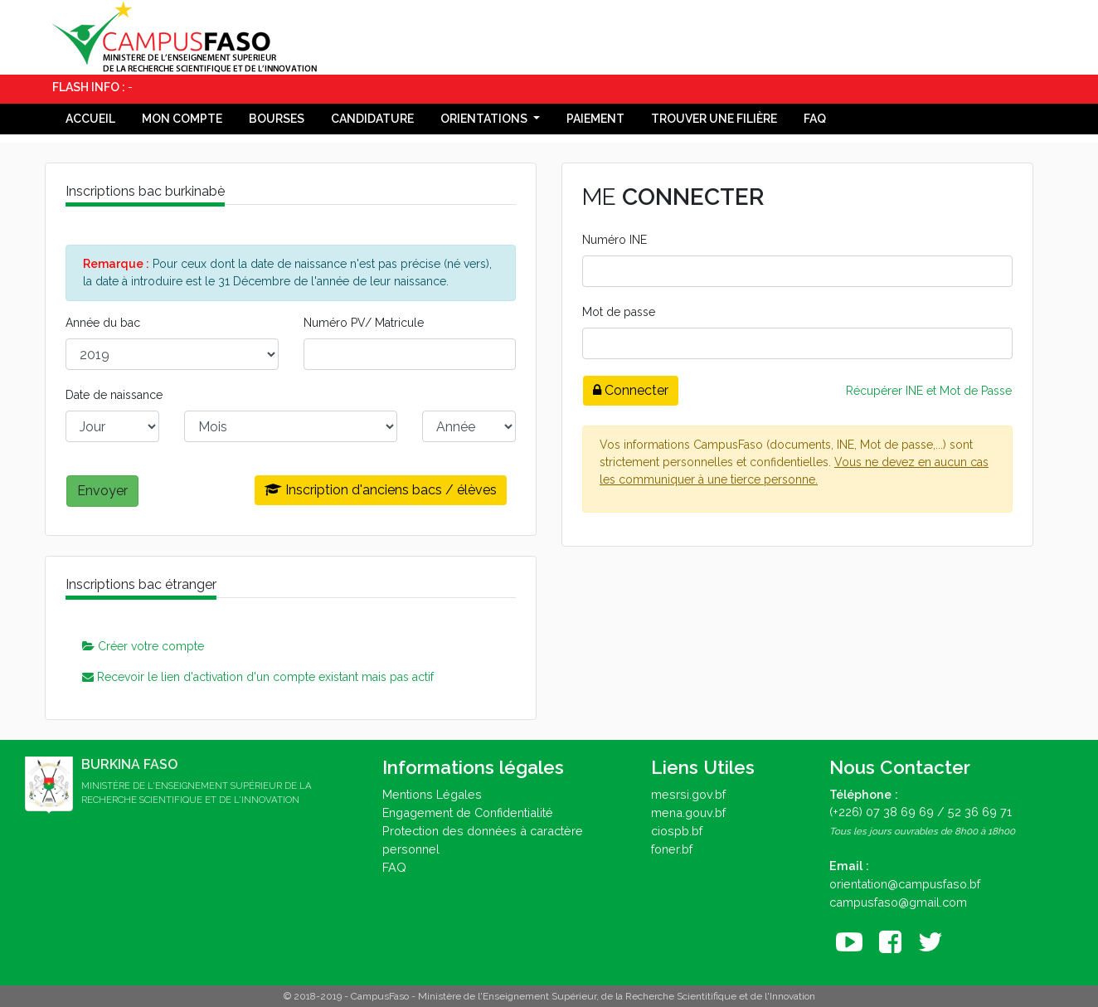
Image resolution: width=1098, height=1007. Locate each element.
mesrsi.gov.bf (688, 794)
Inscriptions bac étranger (141, 584)
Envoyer (102, 491)
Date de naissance (114, 394)
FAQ (815, 118)
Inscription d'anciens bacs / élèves (381, 490)
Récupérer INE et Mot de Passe (929, 390)
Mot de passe (618, 312)
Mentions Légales (432, 794)
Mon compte (182, 118)
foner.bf (671, 849)
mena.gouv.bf (688, 812)
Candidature (372, 118)
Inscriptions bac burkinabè (145, 191)
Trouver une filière (714, 118)
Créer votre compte (143, 646)
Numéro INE (614, 239)
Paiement (595, 118)
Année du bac (103, 322)
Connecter (630, 390)
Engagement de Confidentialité (467, 812)
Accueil (90, 118)
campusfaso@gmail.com (898, 902)
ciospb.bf (676, 831)
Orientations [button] (485, 118)
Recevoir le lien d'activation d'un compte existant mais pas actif (258, 676)
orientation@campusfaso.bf (904, 884)
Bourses (276, 118)
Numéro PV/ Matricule (364, 322)
